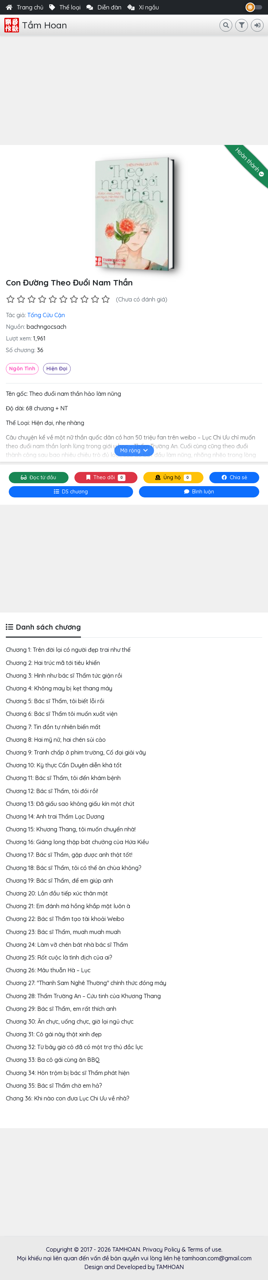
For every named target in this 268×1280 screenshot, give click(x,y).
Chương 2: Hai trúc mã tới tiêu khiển (53, 662)
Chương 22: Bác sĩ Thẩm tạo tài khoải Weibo (65, 918)
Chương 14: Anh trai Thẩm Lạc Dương (55, 816)
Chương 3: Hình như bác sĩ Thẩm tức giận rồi (64, 675)
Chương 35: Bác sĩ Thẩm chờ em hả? (54, 1085)
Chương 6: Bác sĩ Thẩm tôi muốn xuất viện (61, 713)
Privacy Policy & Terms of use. (182, 1249)
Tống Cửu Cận (46, 315)
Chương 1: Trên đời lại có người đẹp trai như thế (68, 649)
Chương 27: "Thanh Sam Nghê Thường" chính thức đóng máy (86, 982)
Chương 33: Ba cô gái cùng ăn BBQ (53, 1059)
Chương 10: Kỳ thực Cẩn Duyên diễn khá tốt (64, 765)
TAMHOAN (126, 1249)
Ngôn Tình (22, 368)
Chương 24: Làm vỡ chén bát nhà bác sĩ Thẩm (67, 944)
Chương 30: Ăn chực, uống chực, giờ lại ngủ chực (69, 1021)
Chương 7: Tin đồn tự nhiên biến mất (53, 726)
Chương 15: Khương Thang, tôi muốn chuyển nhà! (71, 829)
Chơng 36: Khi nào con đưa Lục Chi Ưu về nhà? (67, 1098)
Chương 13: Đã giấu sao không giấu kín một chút (70, 803)
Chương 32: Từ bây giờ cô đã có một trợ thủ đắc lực (74, 1047)
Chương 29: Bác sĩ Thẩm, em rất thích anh (61, 1008)
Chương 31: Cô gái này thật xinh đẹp (54, 1034)
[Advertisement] (134, 90)
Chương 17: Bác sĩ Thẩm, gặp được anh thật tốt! (69, 854)
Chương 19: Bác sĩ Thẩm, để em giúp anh (59, 880)
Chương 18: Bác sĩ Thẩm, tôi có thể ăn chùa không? (73, 867)
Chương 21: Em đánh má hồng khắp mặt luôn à (68, 906)
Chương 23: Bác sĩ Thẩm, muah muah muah (63, 932)
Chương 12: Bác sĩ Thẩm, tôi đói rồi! (52, 791)
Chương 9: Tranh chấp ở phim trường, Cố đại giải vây (76, 752)
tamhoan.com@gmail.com (217, 1258)
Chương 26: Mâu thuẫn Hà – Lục (48, 970)
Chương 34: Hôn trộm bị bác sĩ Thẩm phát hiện (67, 1072)
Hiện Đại (56, 368)
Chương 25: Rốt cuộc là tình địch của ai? (59, 957)
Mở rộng (134, 450)
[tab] (71, 491)
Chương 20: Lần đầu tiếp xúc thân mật (57, 893)
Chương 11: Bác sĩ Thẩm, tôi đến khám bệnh (63, 777)
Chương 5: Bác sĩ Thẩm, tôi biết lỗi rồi (55, 701)
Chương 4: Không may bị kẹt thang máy (59, 688)
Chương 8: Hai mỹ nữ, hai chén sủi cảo (56, 739)
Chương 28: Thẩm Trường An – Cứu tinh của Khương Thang (83, 996)
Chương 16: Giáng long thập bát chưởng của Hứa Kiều (77, 842)
